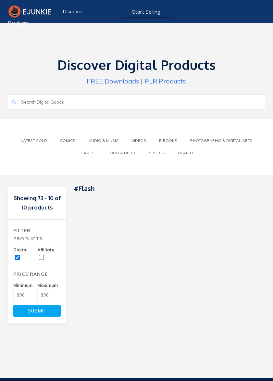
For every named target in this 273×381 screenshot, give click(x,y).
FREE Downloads (113, 81)
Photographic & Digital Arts (221, 140)
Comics (67, 140)
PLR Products (165, 81)
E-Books (168, 140)
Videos (138, 140)
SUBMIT (37, 311)
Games (87, 152)
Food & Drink (121, 152)
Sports (157, 152)
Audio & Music (103, 140)
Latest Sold (34, 140)
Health (185, 152)
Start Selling (146, 11)
